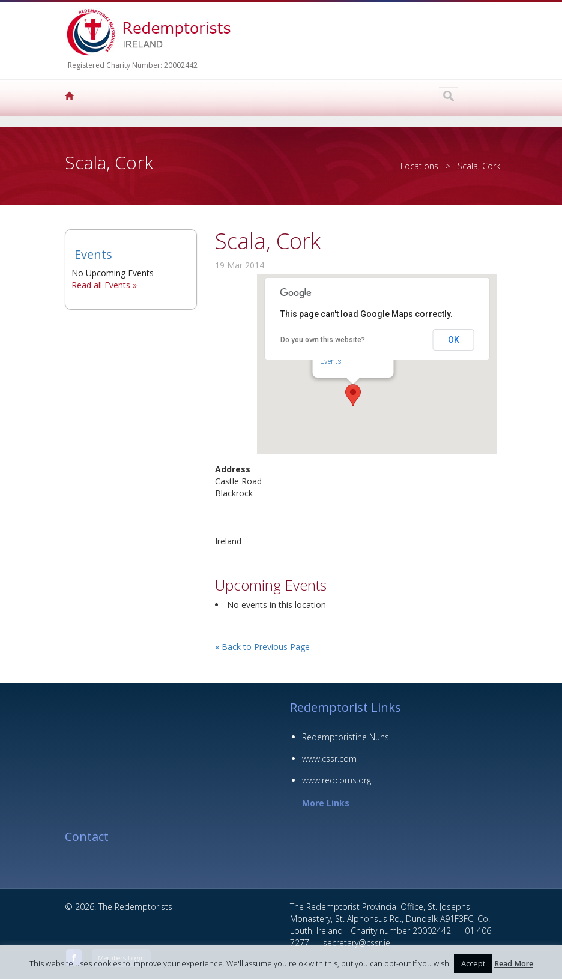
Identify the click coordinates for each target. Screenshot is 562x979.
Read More (513, 964)
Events (93, 254)
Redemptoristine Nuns (345, 737)
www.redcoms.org (336, 780)
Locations (419, 166)
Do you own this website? (322, 340)
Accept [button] (473, 963)
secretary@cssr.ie (356, 942)
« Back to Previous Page (262, 646)
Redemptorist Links (345, 707)
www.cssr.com (329, 758)
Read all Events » (104, 285)
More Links (325, 803)
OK (453, 340)
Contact (87, 836)
